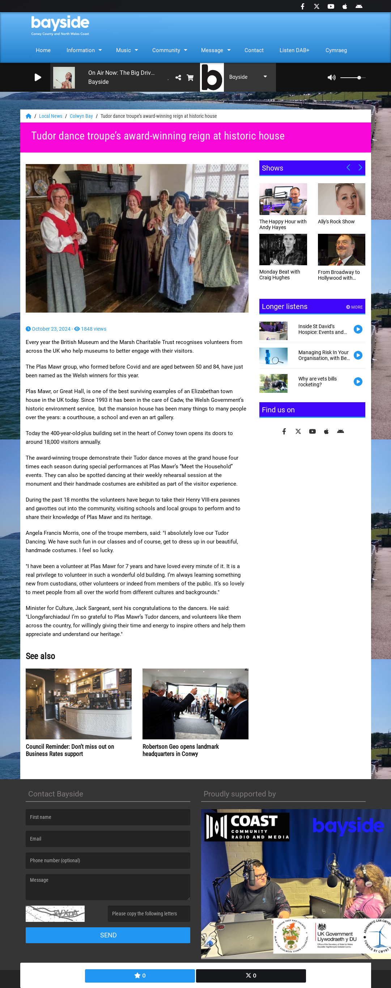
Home (43, 50)
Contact (254, 50)
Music (123, 50)
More (354, 307)
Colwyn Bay (82, 116)
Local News (51, 116)
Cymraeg (336, 50)
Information (81, 50)
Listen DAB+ (295, 50)
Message (212, 50)
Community (166, 50)
